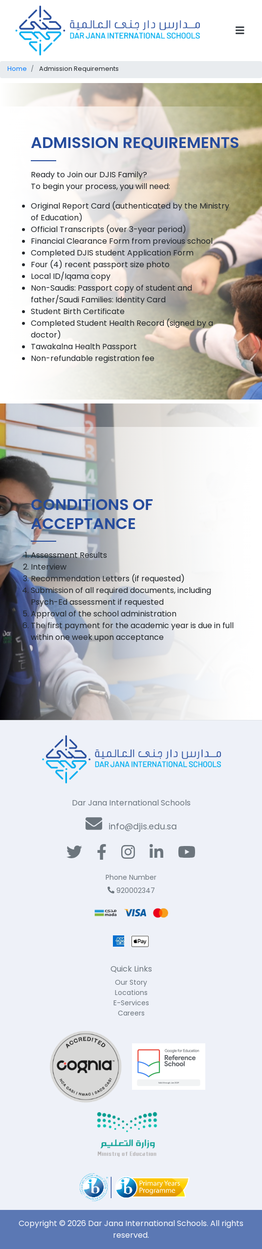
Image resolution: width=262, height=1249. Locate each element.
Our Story (131, 982)
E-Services (131, 1003)
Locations (131, 992)
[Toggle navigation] (240, 30)
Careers (131, 1013)
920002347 (131, 890)
